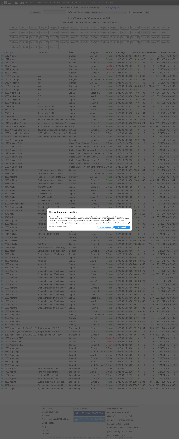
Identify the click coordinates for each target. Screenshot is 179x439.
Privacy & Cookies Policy (58, 226)
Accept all (122, 227)
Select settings (105, 227)
